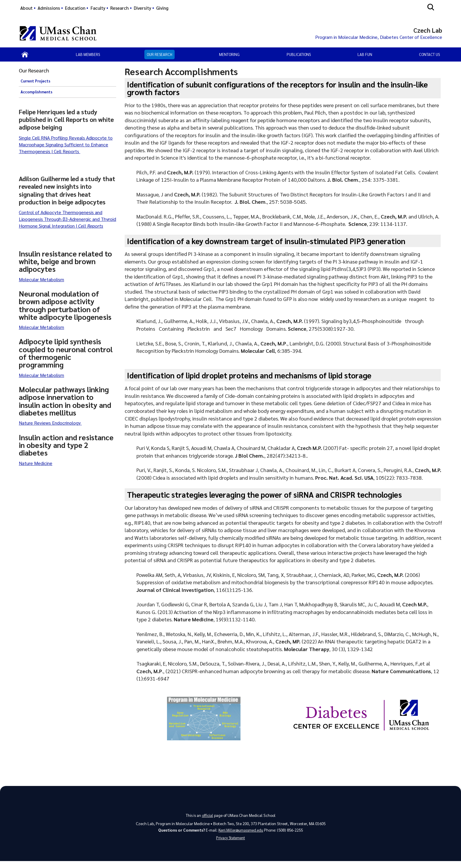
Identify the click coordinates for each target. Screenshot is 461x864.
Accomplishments (36, 93)
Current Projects (35, 82)
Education (75, 8)
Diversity (142, 8)
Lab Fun (365, 55)
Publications (299, 55)
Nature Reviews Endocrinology (50, 424)
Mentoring (229, 55)
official (207, 816)
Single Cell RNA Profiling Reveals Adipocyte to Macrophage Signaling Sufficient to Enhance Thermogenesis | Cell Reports (66, 145)
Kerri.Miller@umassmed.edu (241, 831)
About (26, 8)
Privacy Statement (230, 840)
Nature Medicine (35, 464)
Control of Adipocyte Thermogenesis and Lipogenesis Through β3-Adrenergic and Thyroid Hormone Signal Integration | (67, 220)
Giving (162, 8)
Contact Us (429, 55)
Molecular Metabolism (41, 280)
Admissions (49, 8)
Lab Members (88, 55)
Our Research (159, 55)
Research (119, 8)
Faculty (98, 8)
